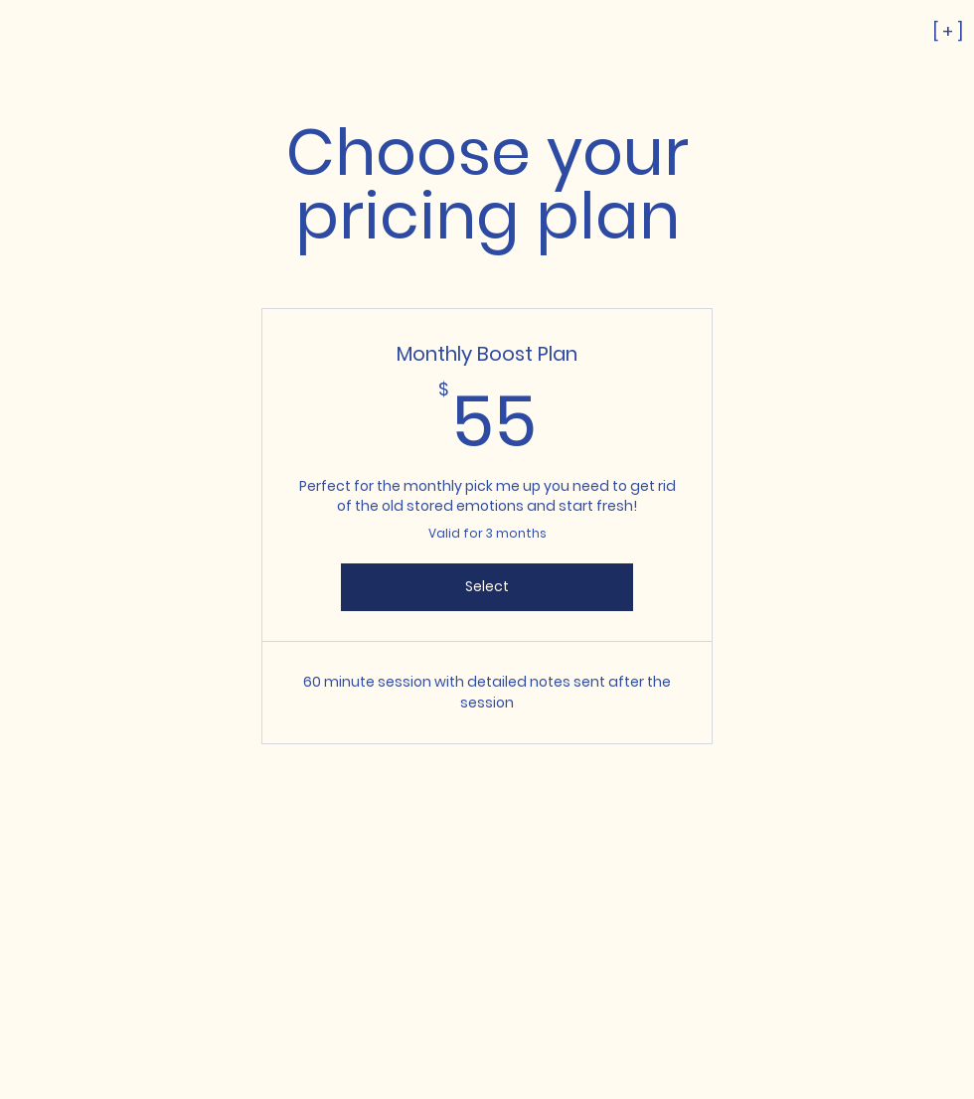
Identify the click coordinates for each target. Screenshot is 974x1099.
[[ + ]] (874, 31)
